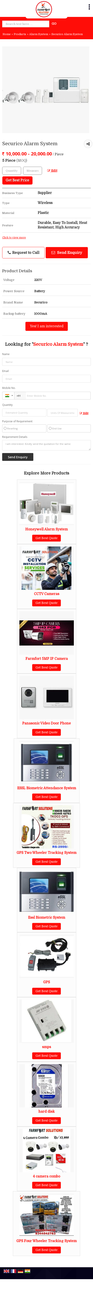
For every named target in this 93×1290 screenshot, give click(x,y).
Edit (52, 170)
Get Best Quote (46, 538)
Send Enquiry (66, 253)
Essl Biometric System (46, 918)
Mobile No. (9, 388)
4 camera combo (46, 1176)
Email (5, 371)
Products (20, 34)
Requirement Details (14, 437)
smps (46, 1047)
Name (6, 354)
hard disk (46, 1112)
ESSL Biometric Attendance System (46, 788)
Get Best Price (17, 180)
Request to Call (23, 253)
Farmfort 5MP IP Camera (46, 659)
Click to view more (14, 237)
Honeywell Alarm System (46, 529)
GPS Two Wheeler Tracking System (46, 853)
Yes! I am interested (46, 326)
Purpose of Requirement (17, 421)
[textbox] (32, 171)
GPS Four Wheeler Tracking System (46, 1241)
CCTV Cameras (46, 594)
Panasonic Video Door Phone (46, 723)
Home (7, 34)
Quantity (7, 405)
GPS (46, 982)
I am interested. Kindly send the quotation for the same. (46, 445)
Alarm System (38, 34)
